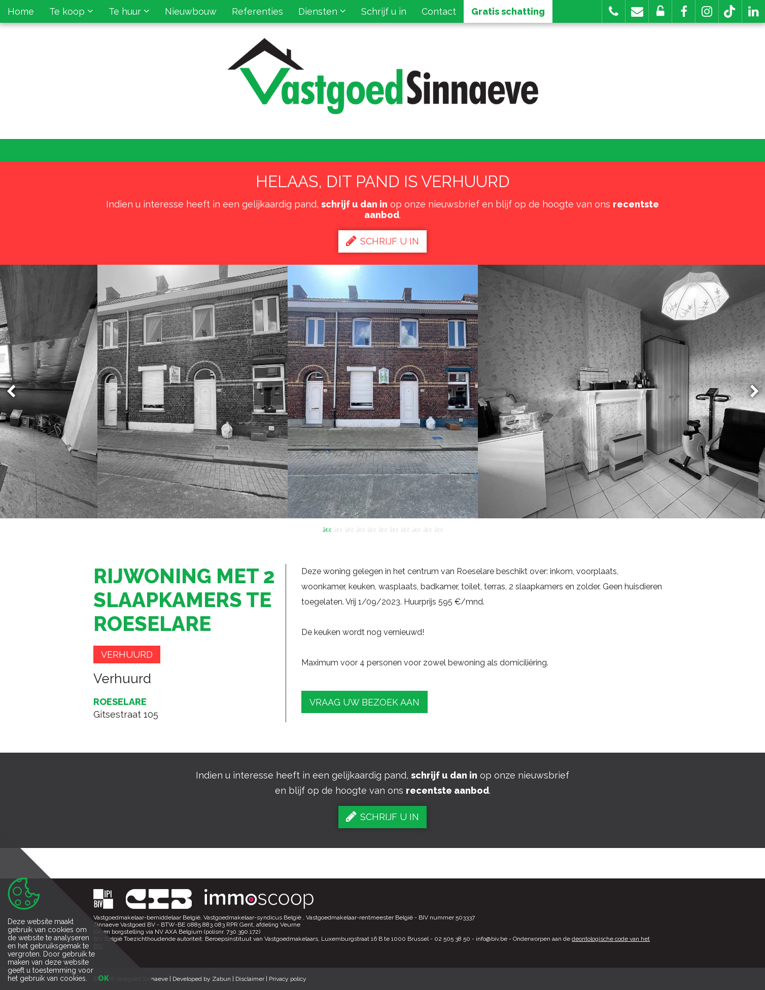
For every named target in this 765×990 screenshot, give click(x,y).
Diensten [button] (322, 11)
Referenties (257, 11)
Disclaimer (249, 978)
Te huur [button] (129, 11)
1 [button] (326, 529)
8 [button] (404, 529)
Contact (439, 11)
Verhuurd (127, 654)
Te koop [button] (71, 11)
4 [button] (360, 529)
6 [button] (382, 529)
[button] (683, 11)
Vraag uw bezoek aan (364, 702)
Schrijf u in (383, 11)
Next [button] (750, 392)
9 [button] (416, 529)
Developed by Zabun (201, 978)
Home (21, 11)
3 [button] (349, 529)
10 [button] (427, 529)
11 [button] (438, 529)
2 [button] (337, 529)
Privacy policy (287, 978)
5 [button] (371, 529)
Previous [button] (15, 392)
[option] (383, 391)
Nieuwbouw (191, 11)
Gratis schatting (508, 11)
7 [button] (393, 529)
